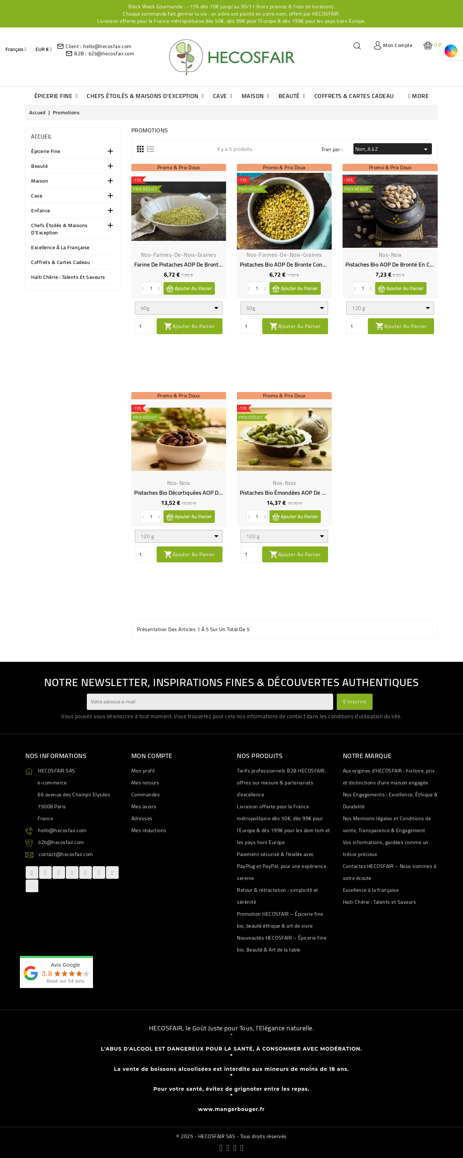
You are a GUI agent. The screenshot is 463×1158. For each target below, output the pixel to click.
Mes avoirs (144, 806)
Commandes (145, 794)
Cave (36, 196)
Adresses (142, 818)
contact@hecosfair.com (66, 854)
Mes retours (145, 782)
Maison (39, 181)
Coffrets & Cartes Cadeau (60, 263)
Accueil (41, 136)
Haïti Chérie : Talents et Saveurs (68, 277)
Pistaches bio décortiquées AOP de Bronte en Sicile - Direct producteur (223, 492)
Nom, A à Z (392, 149)
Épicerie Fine (45, 152)
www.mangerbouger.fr (231, 1109)
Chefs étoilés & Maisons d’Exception (59, 229)
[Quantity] (145, 326)
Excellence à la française (60, 248)
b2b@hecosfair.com (112, 53)
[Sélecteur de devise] (43, 49)
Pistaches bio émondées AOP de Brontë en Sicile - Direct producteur (325, 492)
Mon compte (152, 756)
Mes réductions (149, 830)
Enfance (40, 211)
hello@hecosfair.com (107, 46)
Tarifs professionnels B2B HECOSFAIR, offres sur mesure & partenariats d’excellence (281, 782)
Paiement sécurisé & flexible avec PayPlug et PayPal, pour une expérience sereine (281, 866)
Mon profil (143, 770)
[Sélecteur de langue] (15, 49)
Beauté (39, 166)
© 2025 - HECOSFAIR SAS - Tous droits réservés (231, 1136)
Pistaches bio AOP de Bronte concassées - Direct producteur (315, 264)
